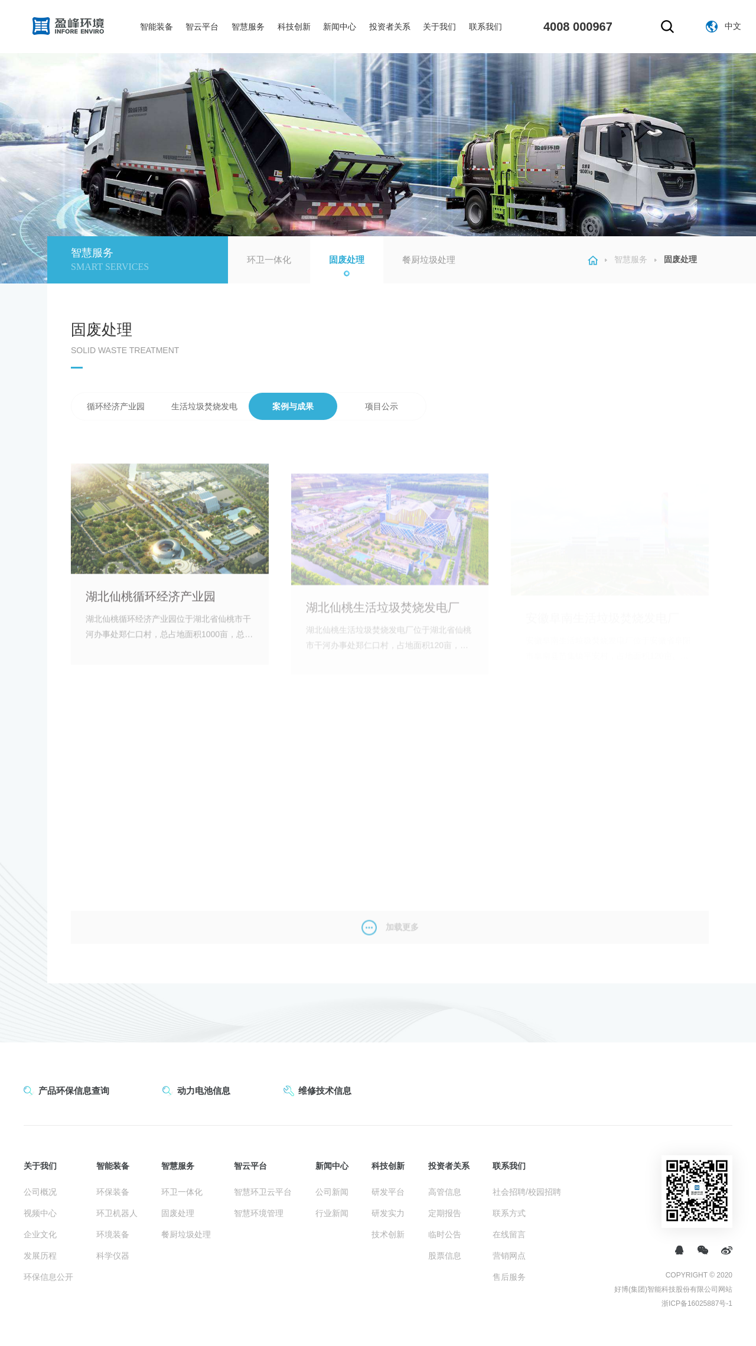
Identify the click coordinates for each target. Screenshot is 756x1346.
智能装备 (156, 26)
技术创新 (388, 1234)
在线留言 (509, 1234)
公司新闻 (331, 1192)
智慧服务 (248, 26)
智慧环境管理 (259, 1213)
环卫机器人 (117, 1213)
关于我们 (439, 26)
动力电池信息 (203, 1091)
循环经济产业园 (116, 406)
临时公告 (444, 1234)
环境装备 (112, 1234)
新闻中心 (339, 26)
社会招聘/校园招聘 (527, 1192)
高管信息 (444, 1192)
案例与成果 (293, 406)
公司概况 (40, 1192)
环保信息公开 (48, 1277)
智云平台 (202, 26)
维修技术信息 (324, 1091)
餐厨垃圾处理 (428, 260)
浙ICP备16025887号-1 (697, 1303)
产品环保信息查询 (73, 1091)
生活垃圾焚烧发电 (204, 406)
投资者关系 (389, 26)
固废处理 (346, 260)
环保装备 (112, 1192)
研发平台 (388, 1192)
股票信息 (444, 1255)
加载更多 (390, 939)
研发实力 (388, 1213)
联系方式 (509, 1213)
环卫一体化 (269, 260)
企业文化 (40, 1234)
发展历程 (40, 1255)
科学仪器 (112, 1255)
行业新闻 (331, 1213)
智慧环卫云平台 (263, 1192)
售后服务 (509, 1277)
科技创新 (294, 26)
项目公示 (381, 406)
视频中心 (40, 1213)
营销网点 (509, 1255)
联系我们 (485, 26)
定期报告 (444, 1213)
